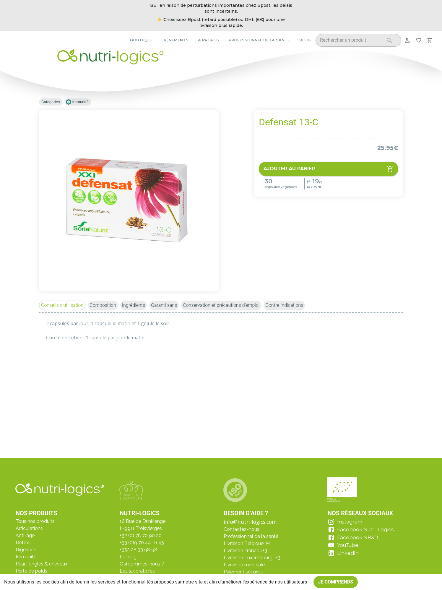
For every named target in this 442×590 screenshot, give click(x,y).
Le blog (128, 557)
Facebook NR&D (357, 537)
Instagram (349, 521)
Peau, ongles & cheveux (41, 564)
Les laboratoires (137, 571)
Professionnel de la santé (259, 40)
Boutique (141, 40)
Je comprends (335, 582)
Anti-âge (25, 535)
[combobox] (351, 41)
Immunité (26, 557)
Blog (305, 40)
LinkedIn (348, 553)
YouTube (347, 545)
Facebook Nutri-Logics (365, 529)
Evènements (174, 40)
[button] (62, 305)
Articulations (29, 528)
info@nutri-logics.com (250, 521)
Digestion (26, 549)
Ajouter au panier (328, 169)
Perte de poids (31, 571)
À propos (208, 40)
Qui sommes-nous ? (142, 564)
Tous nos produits (35, 521)
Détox (22, 542)
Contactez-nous (241, 529)
